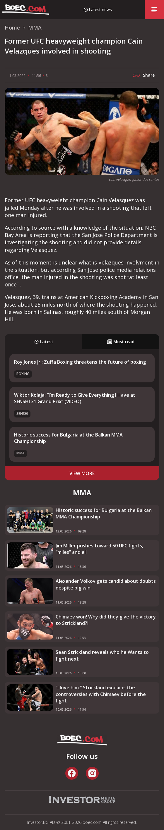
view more (82, 473)
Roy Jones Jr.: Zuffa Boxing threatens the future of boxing (80, 362)
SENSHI (22, 413)
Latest (43, 341)
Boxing (23, 373)
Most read (120, 341)
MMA (20, 453)
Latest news (100, 9)
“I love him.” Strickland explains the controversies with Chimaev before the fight (101, 694)
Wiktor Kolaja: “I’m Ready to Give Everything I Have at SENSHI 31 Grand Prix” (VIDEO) (74, 398)
